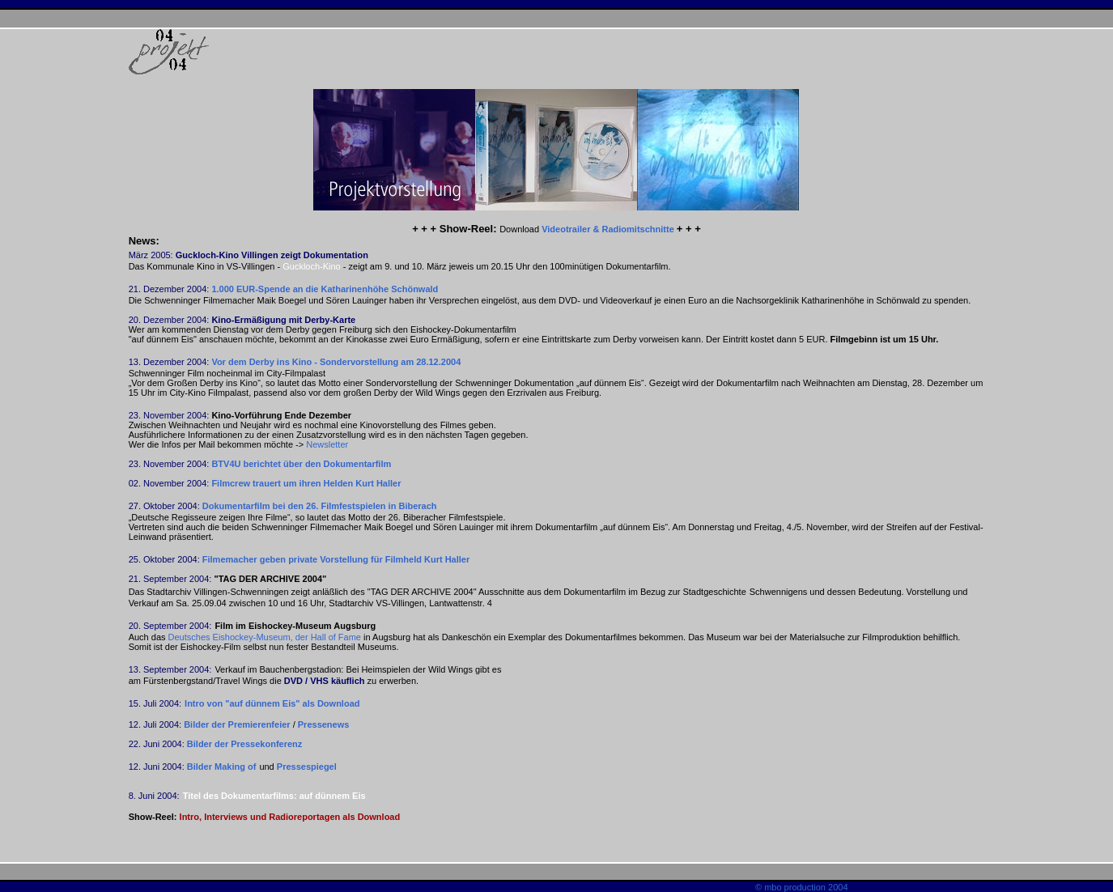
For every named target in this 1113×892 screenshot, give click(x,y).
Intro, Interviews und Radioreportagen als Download (290, 817)
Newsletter (327, 444)
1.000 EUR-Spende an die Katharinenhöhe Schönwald (324, 289)
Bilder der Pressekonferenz (244, 744)
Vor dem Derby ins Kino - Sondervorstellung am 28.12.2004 (336, 362)
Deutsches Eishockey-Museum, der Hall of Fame (265, 637)
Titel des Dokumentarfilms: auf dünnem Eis (274, 796)
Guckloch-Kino (311, 266)
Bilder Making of (222, 766)
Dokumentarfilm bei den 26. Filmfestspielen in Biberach (319, 506)
